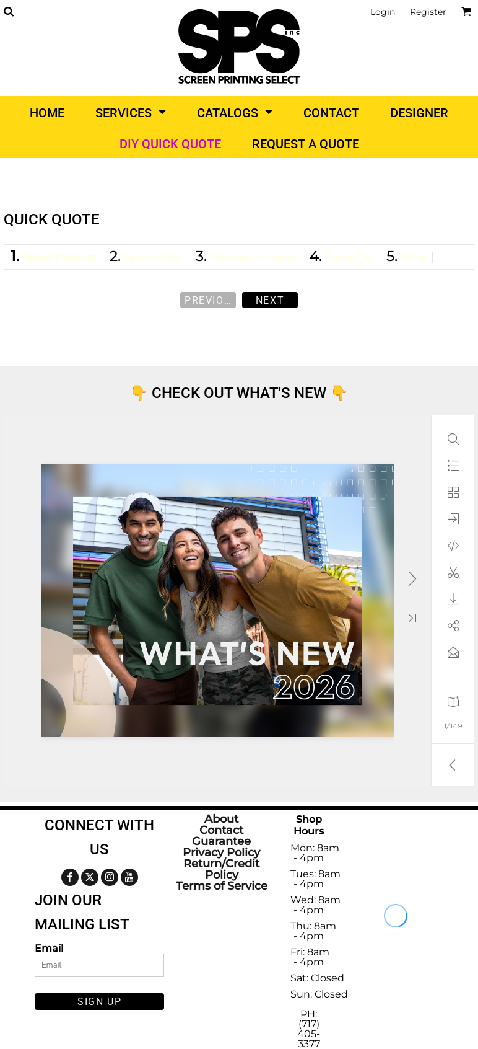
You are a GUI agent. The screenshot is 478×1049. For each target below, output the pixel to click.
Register (428, 11)
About (221, 819)
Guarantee (221, 841)
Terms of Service (221, 886)
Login (382, 11)
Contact (221, 830)
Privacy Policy (221, 852)
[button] (8, 11)
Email (49, 948)
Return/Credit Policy (221, 869)
